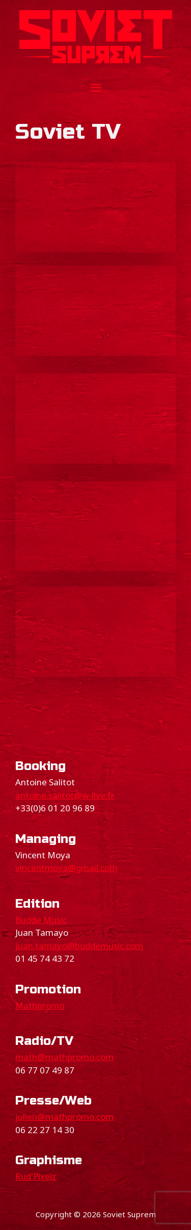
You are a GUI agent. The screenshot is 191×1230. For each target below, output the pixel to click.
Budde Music (41, 920)
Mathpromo (39, 1005)
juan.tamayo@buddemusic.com (79, 946)
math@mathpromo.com (64, 1057)
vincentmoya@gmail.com (66, 868)
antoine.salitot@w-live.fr (65, 795)
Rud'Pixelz (35, 1176)
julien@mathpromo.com (64, 1116)
